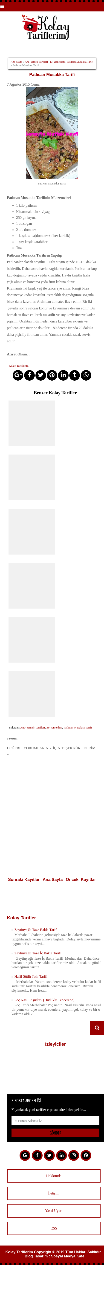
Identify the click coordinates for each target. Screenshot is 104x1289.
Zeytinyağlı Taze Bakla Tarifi (36, 930)
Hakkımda (53, 1176)
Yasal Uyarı (53, 1211)
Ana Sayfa (16, 61)
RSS (54, 1228)
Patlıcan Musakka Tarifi (80, 61)
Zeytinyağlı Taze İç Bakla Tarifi (37, 953)
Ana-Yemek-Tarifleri (36, 61)
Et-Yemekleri (57, 61)
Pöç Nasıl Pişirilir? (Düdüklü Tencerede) (44, 1000)
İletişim (53, 1193)
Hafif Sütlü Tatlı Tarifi (30, 976)
